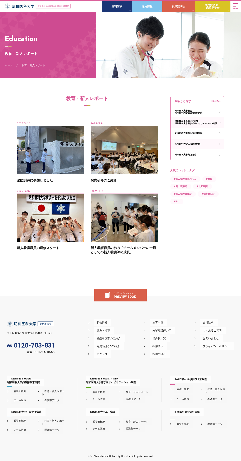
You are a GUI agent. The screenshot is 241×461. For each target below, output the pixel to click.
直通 (41, 353)
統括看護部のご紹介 (126, 338)
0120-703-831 (31, 345)
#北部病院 (202, 186)
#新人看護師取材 (183, 194)
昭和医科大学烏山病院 (185, 154)
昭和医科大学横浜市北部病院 (188, 133)
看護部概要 (17, 391)
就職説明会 (177, 6)
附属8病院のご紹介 (125, 346)
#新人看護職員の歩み (185, 179)
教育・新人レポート (53, 391)
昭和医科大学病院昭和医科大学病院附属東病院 (188, 111)
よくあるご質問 (216, 330)
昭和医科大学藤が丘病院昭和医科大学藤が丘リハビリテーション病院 (196, 122)
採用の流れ (170, 354)
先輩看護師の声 (172, 330)
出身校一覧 (170, 338)
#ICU (176, 201)
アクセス (119, 354)
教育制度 (168, 322)
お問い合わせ (215, 338)
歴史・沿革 (121, 330)
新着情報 (119, 322)
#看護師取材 (208, 194)
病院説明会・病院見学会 (212, 6)
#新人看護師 (180, 186)
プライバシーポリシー (220, 346)
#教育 (209, 179)
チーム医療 (17, 397)
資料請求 (116, 6)
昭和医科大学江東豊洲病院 (187, 144)
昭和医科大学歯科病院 (182, 408)
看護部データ (49, 397)
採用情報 (146, 6)
